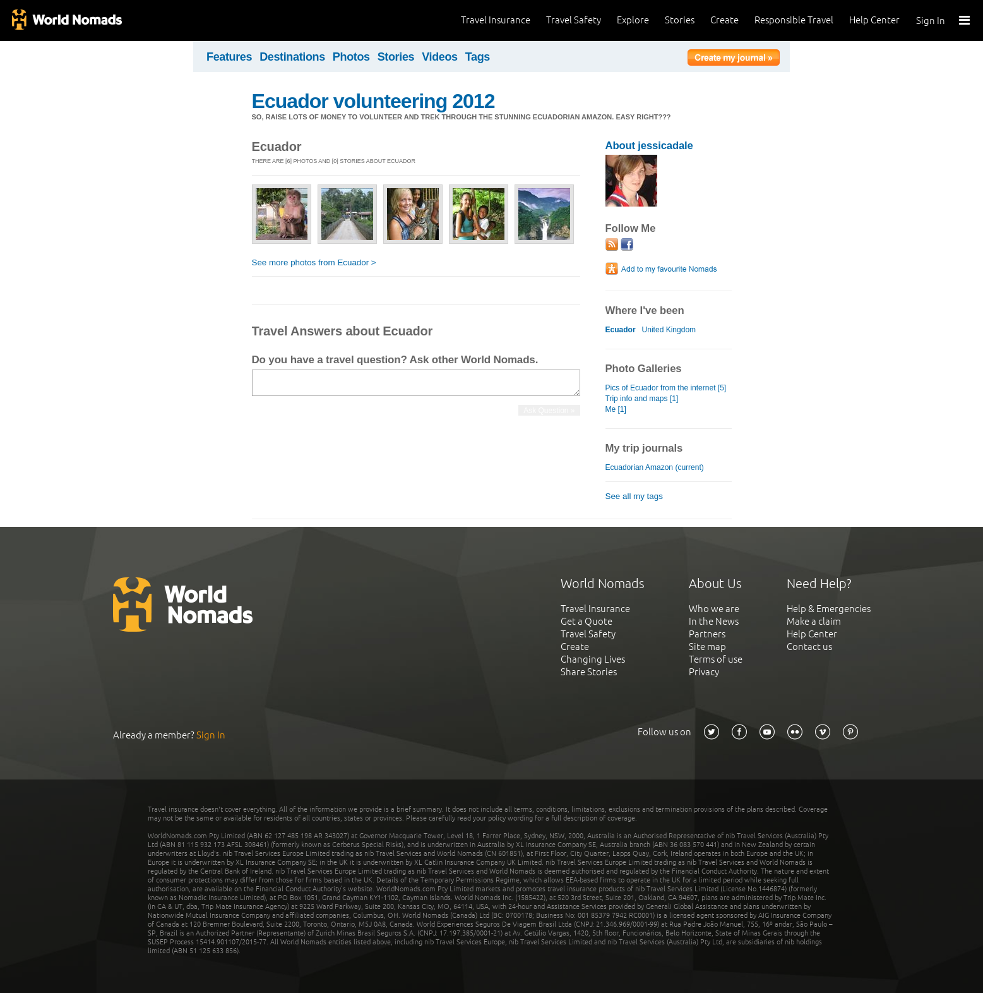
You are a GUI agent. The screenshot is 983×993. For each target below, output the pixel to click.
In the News (714, 621)
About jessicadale (649, 146)
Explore (633, 20)
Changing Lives (593, 659)
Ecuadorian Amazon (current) (654, 467)
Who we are (714, 608)
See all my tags (634, 496)
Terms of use (715, 659)
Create (724, 20)
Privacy (704, 671)
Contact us (809, 646)
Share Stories (589, 671)
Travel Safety (573, 20)
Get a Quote (586, 621)
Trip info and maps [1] (642, 398)
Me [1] (615, 409)
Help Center (874, 20)
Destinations (292, 57)
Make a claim (814, 621)
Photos (351, 57)
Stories (679, 20)
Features (229, 57)
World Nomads (66, 20)
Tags (477, 57)
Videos (440, 57)
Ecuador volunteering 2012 (373, 101)
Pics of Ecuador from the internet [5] (666, 387)
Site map (707, 646)
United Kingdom (669, 329)
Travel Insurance (495, 20)
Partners (707, 634)
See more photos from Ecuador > (314, 262)
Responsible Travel (793, 20)
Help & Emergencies (829, 608)
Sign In (930, 20)
